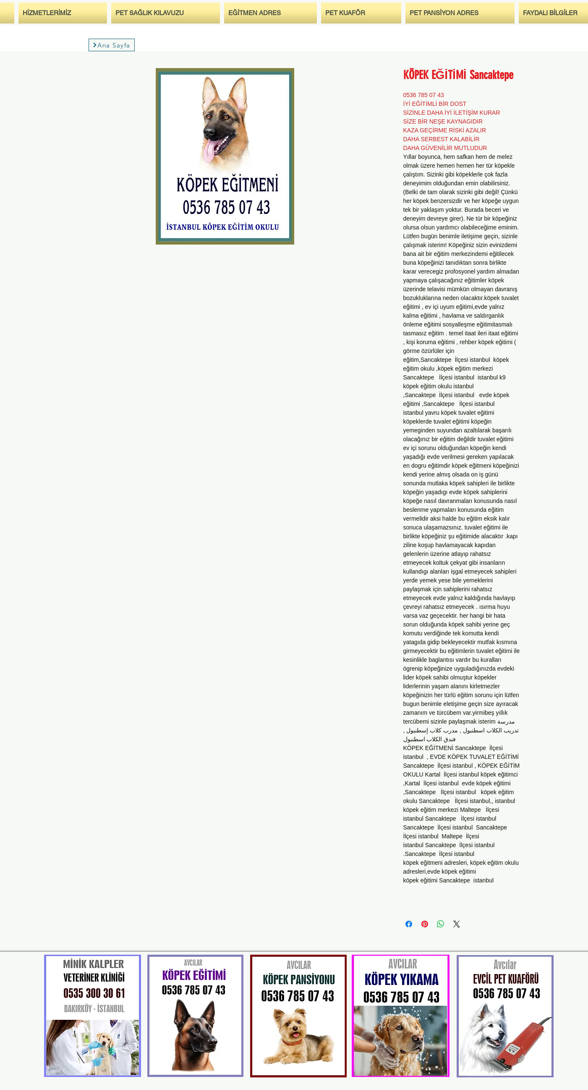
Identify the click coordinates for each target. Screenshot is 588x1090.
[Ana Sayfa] (112, 45)
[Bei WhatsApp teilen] (441, 924)
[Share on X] (457, 924)
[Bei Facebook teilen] (409, 924)
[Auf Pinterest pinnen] (425, 924)
